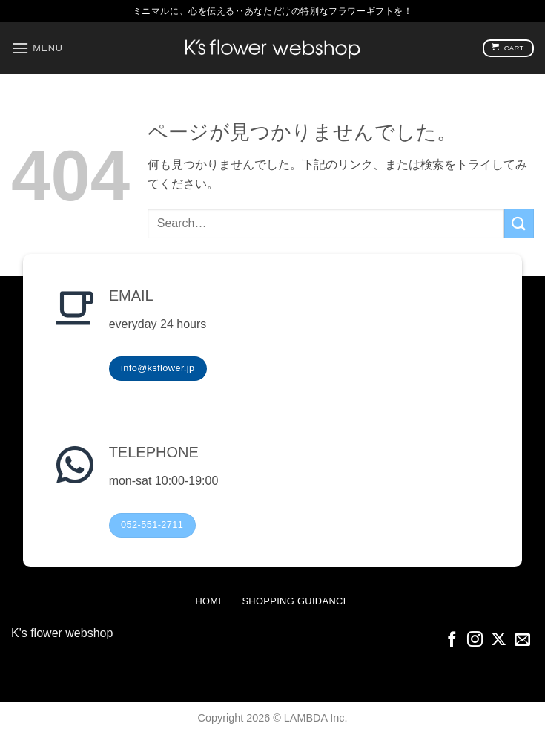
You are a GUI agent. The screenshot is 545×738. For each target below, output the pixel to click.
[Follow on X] (498, 640)
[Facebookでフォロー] (452, 640)
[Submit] (519, 223)
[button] (37, 48)
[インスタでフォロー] (475, 640)
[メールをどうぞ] (522, 640)
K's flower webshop (62, 633)
